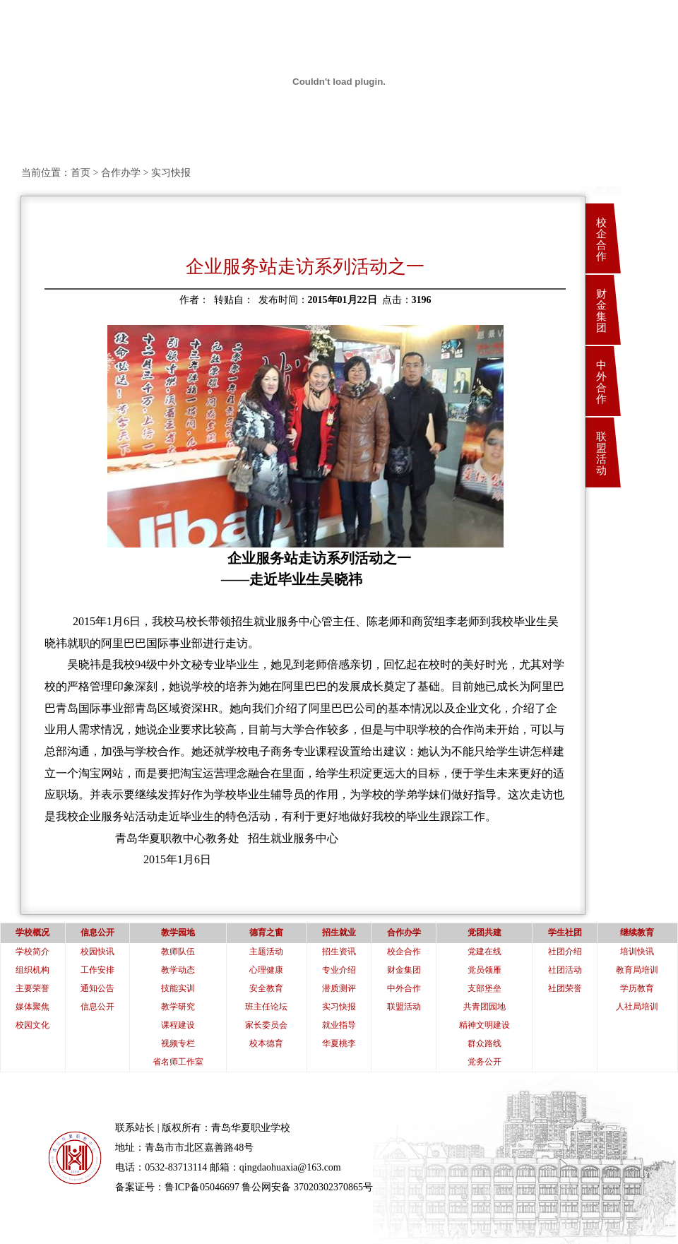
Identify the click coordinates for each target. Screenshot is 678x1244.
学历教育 (637, 988)
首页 (80, 172)
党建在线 (484, 951)
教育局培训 (637, 970)
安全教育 (266, 988)
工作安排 (97, 970)
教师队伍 (178, 951)
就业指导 (339, 1025)
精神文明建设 (484, 1025)
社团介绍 (565, 951)
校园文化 (32, 1025)
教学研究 (178, 1007)
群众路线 (484, 1043)
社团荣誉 (565, 988)
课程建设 (178, 1025)
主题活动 (266, 951)
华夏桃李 (339, 1043)
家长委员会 (266, 1025)
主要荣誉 (32, 988)
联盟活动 (601, 453)
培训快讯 (637, 951)
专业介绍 (339, 970)
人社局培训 (637, 1007)
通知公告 (97, 988)
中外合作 (601, 382)
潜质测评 (339, 988)
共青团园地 (484, 1007)
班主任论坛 (266, 1007)
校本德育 (266, 1043)
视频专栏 (178, 1043)
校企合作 (601, 239)
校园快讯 (97, 951)
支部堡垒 (484, 988)
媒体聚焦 (32, 1007)
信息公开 (97, 1007)
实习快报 (339, 1007)
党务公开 (484, 1062)
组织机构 (32, 970)
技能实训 (178, 988)
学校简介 (32, 951)
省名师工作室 (178, 1062)
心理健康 (266, 970)
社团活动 (565, 970)
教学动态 (178, 970)
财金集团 (601, 310)
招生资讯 (339, 951)
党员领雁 (484, 970)
